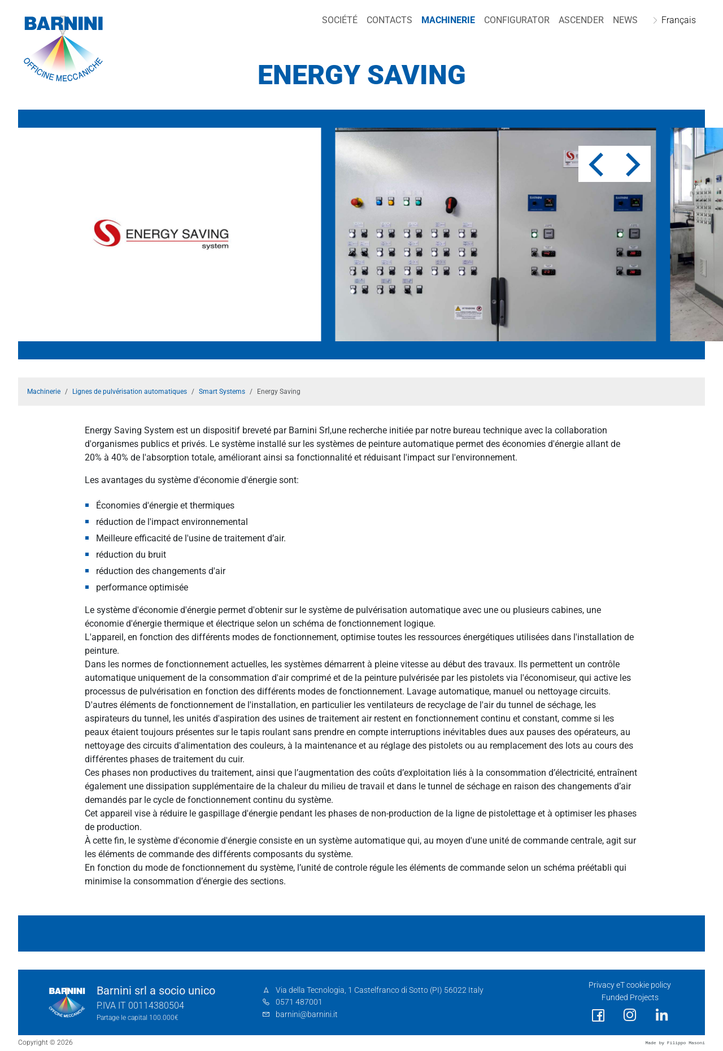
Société (340, 20)
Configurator (517, 20)
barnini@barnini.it (307, 1014)
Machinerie (448, 20)
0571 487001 (299, 1002)
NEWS (625, 20)
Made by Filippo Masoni (675, 1043)
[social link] (598, 1016)
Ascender (581, 20)
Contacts (389, 20)
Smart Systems (222, 392)
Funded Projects (630, 997)
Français (678, 20)
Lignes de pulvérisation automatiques (129, 392)
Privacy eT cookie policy (630, 985)
